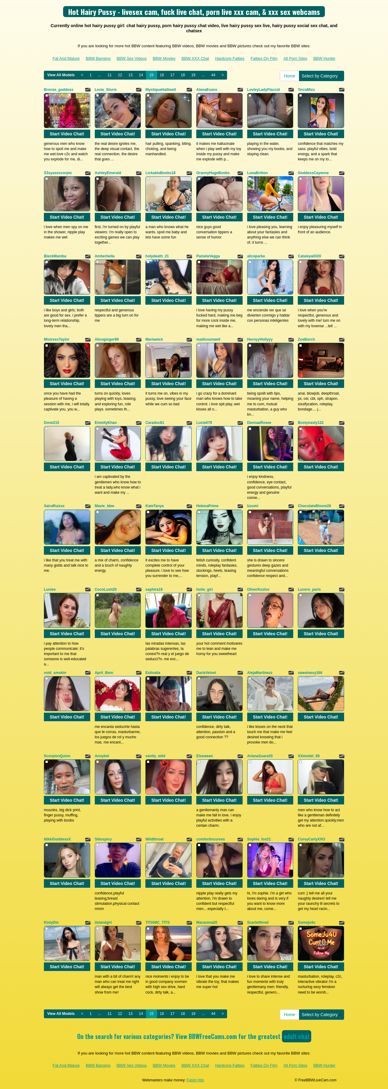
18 (183, 75)
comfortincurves (210, 839)
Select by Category (321, 75)
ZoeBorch (306, 339)
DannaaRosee (259, 423)
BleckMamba (55, 256)
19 (193, 75)
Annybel (102, 756)
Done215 (51, 423)
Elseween (204, 756)
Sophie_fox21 (259, 839)
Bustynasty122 (311, 423)
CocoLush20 (106, 589)
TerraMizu (306, 90)
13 (130, 75)
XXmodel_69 (308, 756)
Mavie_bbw (104, 506)
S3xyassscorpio (58, 173)
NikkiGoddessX (57, 839)
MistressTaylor (56, 339)
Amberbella (105, 256)
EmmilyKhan (106, 423)
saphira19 (153, 589)
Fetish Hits (195, 1080)
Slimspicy (103, 839)
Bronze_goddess (58, 90)
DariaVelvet (206, 673)
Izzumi (252, 506)
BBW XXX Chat (195, 58)
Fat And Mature (66, 58)
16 (162, 75)
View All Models (61, 75)
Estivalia (152, 673)
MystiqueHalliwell (160, 90)
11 (110, 75)
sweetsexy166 (310, 673)
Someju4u (306, 922)
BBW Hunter (324, 58)
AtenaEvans (206, 90)
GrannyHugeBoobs (213, 173)
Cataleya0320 (309, 256)
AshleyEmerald (108, 173)
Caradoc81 (154, 423)
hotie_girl (204, 589)
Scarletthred (258, 922)
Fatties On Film (264, 58)
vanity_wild (155, 756)
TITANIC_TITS (157, 922)
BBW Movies (164, 58)
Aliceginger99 (107, 339)
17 (172, 75)
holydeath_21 (157, 256)
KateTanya (154, 506)
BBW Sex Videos (131, 58)
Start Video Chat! (67, 133)
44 (213, 75)
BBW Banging (98, 58)
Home (289, 75)
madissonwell (208, 339)
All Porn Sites (295, 58)
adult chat (296, 1036)
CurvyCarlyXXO (311, 839)
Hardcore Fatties (229, 58)
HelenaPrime (207, 506)
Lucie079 (204, 423)
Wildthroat (154, 839)
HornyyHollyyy (260, 339)
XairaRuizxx (54, 506)
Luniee (50, 589)
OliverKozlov (258, 589)
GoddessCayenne (313, 173)
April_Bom (104, 673)
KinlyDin (51, 922)
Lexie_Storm (106, 90)
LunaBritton (257, 173)
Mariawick (154, 339)
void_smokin (55, 673)
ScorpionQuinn (57, 756)
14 (141, 75)
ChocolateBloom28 (314, 506)
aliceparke (256, 256)
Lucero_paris (309, 589)
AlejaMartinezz (259, 673)
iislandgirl (103, 922)
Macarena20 (206, 922)
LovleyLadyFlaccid (263, 90)
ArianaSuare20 (260, 756)
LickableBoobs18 (160, 173)
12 (120, 75)
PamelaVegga (208, 256)
